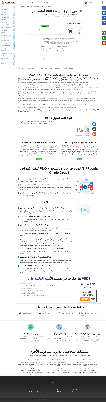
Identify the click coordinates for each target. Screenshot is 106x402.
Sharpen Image (5, 40)
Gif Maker (3, 48)
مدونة (44, 391)
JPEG (47, 285)
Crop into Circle (5, 45)
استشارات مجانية (75, 389)
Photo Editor (4, 38)
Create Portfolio (5, 25)
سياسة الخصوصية (67, 399)
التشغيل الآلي (64, 68)
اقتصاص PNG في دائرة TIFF (31, 368)
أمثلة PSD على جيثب (67, 313)
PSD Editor (4, 30)
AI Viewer (3, 7)
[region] (55, 52)
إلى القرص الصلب (30, 295)
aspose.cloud (66, 16)
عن (52, 2)
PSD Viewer (4, 9)
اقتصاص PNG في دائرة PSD (31, 359)
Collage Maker (5, 50)
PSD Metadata (5, 61)
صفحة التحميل (46, 313)
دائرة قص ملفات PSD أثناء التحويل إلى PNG (32, 290)
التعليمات (57, 68)
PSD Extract (4, 14)
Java (48, 41)
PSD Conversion (5, 12)
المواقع (46, 2)
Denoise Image (5, 58)
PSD (84, 337)
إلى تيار (23, 295)
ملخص (41, 68)
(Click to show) (66, 43)
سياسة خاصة (45, 38)
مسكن (30, 389)
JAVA (24, 111)
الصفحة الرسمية (26, 313)
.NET (20, 111)
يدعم (39, 2)
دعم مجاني (60, 389)
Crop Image (4, 43)
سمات (46, 68)
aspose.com (58, 16)
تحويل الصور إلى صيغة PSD (28, 293)
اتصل (57, 399)
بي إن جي (58, 285)
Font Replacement (6, 35)
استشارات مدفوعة (33, 391)
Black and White (5, 56)
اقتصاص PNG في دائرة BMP (85, 368)
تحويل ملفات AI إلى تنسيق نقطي (29, 288)
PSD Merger (4, 22)
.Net (45, 41)
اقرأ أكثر (39, 159)
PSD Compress (5, 17)
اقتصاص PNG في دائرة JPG (58, 359)
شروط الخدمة (52, 38)
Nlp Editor (3, 63)
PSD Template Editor (6, 27)
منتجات (32, 2)
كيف (51, 68)
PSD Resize (4, 32)
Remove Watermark (6, 53)
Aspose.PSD (36, 110)
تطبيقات (71, 68)
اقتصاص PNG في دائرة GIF (58, 368)
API (98, 110)
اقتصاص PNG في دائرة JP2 (85, 359)
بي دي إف (51, 285)
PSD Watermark (5, 20)
